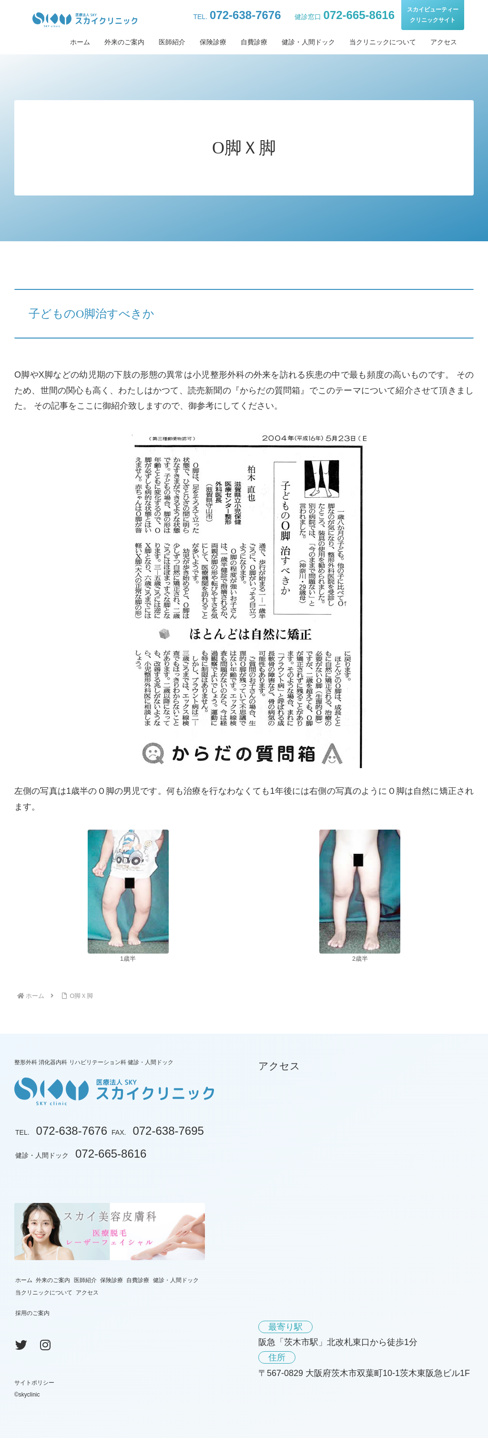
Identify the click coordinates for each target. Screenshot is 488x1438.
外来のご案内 (53, 1280)
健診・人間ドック (176, 1280)
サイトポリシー (34, 1382)
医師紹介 (85, 1280)
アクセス (87, 1292)
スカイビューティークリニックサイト (432, 14)
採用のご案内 (32, 1313)
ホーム (23, 1280)
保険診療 (111, 1280)
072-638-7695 (167, 1130)
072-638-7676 (245, 15)
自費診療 (137, 1280)
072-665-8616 (359, 15)
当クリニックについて (43, 1292)
